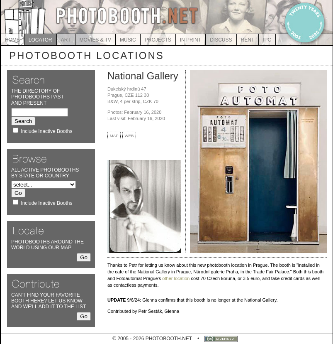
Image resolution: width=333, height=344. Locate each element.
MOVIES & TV (95, 40)
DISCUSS (221, 40)
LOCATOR (40, 40)
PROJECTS (158, 40)
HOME (12, 40)
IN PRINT (190, 40)
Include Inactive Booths (46, 131)
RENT (248, 40)
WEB (129, 135)
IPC (267, 40)
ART (66, 40)
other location (176, 278)
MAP (114, 135)
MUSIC (128, 40)
